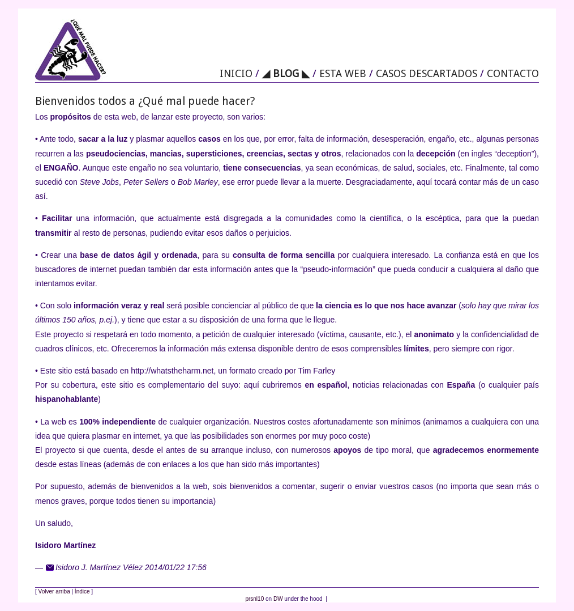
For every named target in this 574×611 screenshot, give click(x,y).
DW (278, 599)
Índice (82, 591)
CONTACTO (513, 73)
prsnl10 (254, 599)
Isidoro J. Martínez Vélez (99, 567)
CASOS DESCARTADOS (426, 73)
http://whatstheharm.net (172, 370)
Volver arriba (54, 591)
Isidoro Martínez (65, 545)
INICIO (236, 73)
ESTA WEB (342, 73)
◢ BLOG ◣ (286, 73)
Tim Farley (317, 370)
